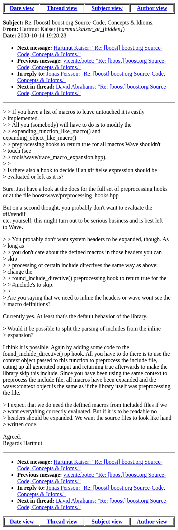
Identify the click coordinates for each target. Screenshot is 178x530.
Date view (22, 8)
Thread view (62, 8)
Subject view (107, 8)
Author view (152, 8)
